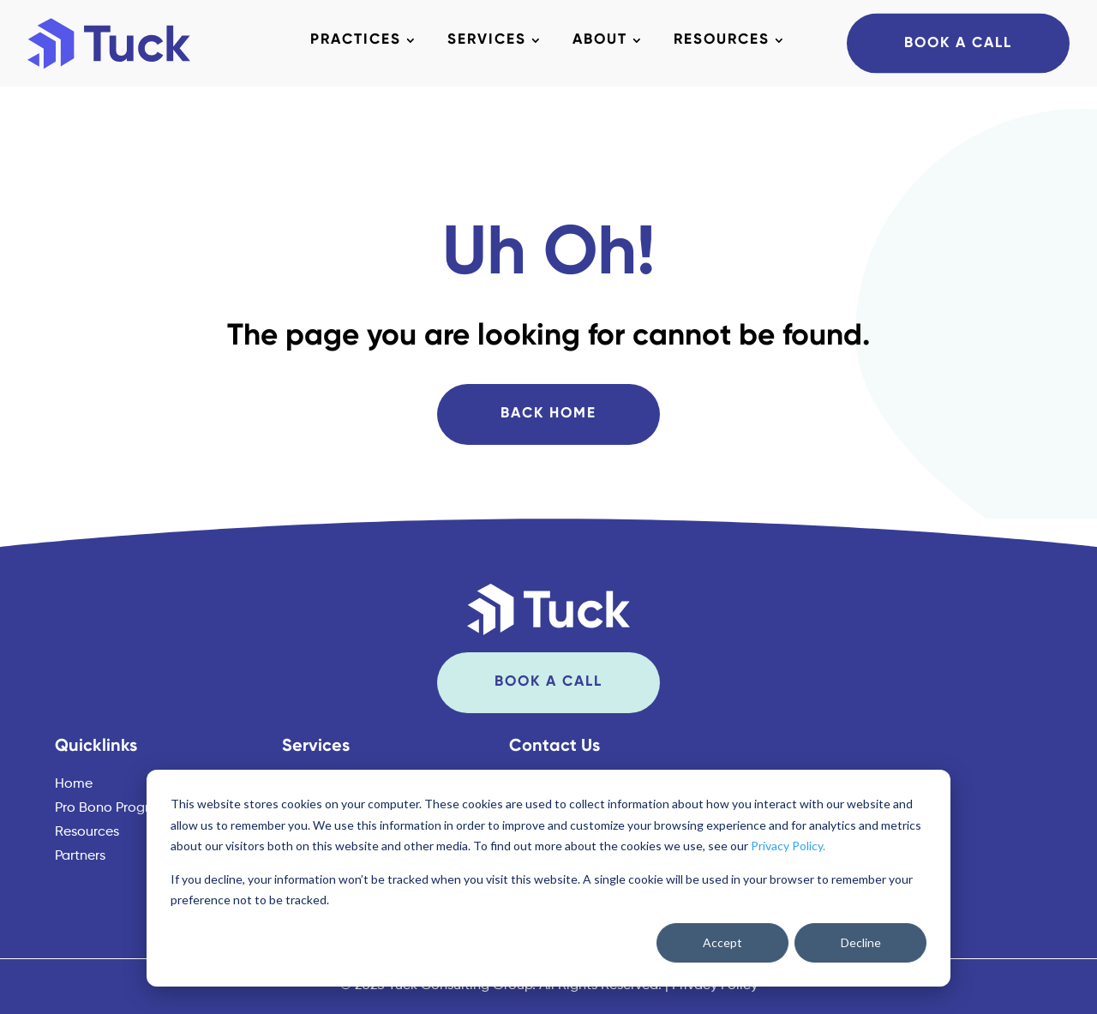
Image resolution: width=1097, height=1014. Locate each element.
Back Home (548, 413)
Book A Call (958, 42)
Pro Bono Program (112, 808)
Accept (722, 942)
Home (74, 784)
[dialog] (548, 878)
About (599, 40)
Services (486, 40)
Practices (355, 40)
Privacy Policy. (788, 845)
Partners (80, 856)
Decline (861, 942)
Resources (722, 40)
